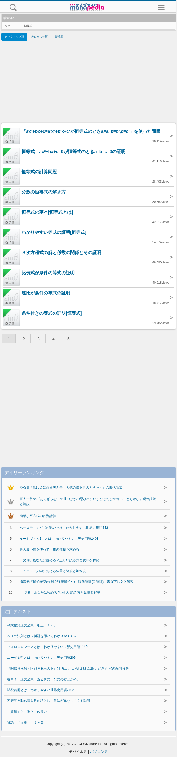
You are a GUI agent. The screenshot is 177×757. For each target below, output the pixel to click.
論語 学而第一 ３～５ (25, 722)
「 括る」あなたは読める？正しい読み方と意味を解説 (60, 593)
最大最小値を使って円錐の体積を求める (49, 549)
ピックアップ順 (14, 36)
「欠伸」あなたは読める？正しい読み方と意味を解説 (59, 560)
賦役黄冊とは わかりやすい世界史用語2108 (40, 690)
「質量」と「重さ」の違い (27, 712)
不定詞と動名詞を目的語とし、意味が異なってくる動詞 (48, 701)
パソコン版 (99, 752)
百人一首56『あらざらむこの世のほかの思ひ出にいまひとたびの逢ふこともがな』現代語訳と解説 (88, 501)
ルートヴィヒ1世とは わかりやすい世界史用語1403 (59, 539)
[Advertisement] (88, 83)
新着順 (59, 36)
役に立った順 (39, 36)
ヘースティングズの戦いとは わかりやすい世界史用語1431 (65, 528)
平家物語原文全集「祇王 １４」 (32, 625)
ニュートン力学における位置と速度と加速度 (53, 571)
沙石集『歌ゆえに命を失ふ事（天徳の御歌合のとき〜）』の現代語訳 (71, 487)
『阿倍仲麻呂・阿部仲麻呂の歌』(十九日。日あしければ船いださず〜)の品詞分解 (68, 668)
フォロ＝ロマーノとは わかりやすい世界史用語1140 (47, 647)
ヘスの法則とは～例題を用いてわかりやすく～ (42, 636)
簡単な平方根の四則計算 (38, 516)
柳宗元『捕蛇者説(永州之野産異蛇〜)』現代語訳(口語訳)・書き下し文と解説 (76, 582)
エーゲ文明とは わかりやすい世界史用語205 (41, 658)
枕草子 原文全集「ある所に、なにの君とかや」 (43, 679)
